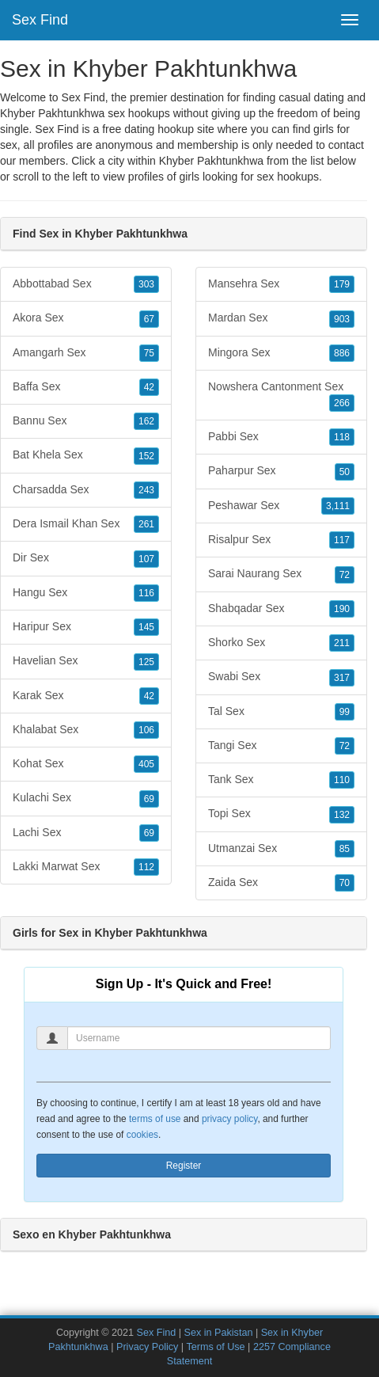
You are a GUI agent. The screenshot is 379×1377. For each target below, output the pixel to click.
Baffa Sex (86, 387)
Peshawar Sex (281, 506)
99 (344, 711)
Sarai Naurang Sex (281, 574)
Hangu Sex (86, 593)
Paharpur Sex (281, 471)
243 (146, 490)
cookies (142, 1134)
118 (342, 437)
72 (344, 574)
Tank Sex (281, 780)
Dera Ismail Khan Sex (86, 524)
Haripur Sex (86, 627)
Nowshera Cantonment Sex (281, 396)
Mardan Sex (281, 318)
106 (146, 730)
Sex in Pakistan (218, 1332)
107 (146, 559)
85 (344, 848)
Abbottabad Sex (86, 284)
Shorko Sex (281, 643)
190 (342, 608)
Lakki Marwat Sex (86, 867)
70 (344, 882)
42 (149, 387)
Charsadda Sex (86, 490)
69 (149, 799)
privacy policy (229, 1118)
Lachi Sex (86, 833)
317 (342, 677)
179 (342, 284)
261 (146, 524)
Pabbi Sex (281, 437)
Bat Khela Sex (86, 455)
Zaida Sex (281, 883)
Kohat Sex (86, 764)
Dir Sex (86, 558)
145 (146, 627)
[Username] (199, 1038)
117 (342, 540)
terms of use (154, 1118)
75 (149, 353)
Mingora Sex (281, 353)
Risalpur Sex (281, 540)
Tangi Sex (281, 746)
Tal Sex (281, 712)
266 (342, 403)
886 (342, 353)
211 (342, 643)
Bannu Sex (86, 421)
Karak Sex (86, 696)
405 (146, 764)
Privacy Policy (147, 1346)
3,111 (338, 506)
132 (342, 814)
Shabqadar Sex (281, 609)
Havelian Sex (86, 661)
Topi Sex (281, 814)
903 (342, 319)
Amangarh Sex (86, 353)
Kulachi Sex (86, 798)
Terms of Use (215, 1346)
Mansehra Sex (281, 284)
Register (184, 1165)
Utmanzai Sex (281, 849)
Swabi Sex (281, 677)
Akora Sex (86, 318)
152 (146, 456)
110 (342, 779)
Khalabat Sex (86, 730)
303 (146, 284)
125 (146, 662)
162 (146, 421)
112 (146, 867)
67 (149, 319)
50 (344, 471)
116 (146, 593)
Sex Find (40, 20)
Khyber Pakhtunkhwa (211, 160)
